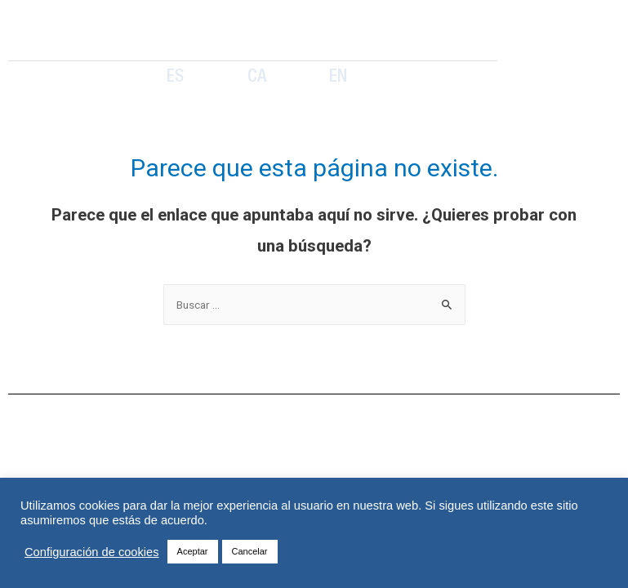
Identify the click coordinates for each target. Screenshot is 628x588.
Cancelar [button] (250, 551)
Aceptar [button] (192, 551)
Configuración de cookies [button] (91, 552)
